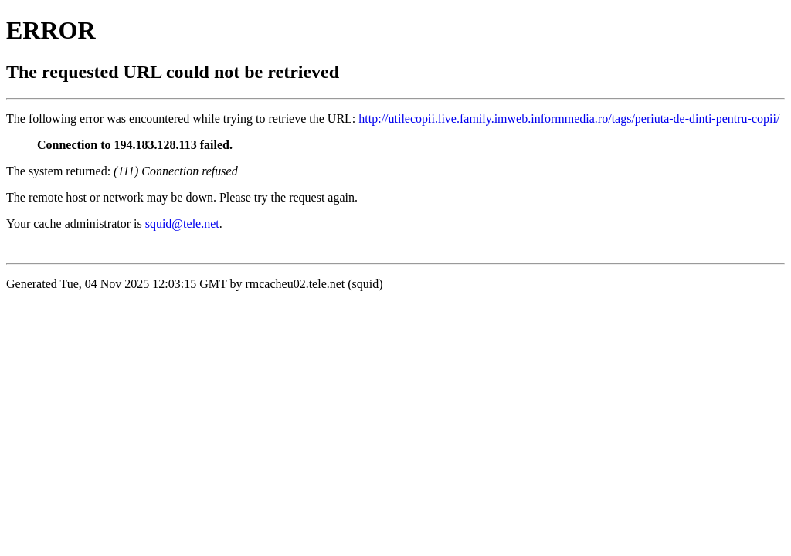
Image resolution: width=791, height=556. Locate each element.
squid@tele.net (182, 223)
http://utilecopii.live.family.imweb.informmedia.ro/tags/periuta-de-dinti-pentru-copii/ (568, 118)
